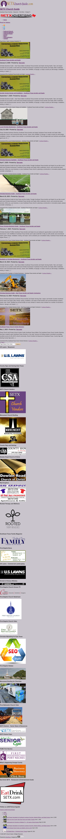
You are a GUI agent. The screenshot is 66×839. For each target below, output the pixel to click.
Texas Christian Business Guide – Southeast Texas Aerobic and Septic (20, 226)
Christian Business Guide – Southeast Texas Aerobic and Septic (18, 193)
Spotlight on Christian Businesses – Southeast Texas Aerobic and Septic (21, 259)
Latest (4, 812)
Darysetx (22, 63)
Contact (5, 38)
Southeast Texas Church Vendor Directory (12, 327)
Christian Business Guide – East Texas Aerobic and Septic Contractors (20, 293)
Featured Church (8, 31)
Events (5, 35)
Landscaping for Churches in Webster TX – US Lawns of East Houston (23, 822)
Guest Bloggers (7, 37)
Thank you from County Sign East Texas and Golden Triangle (21, 819)
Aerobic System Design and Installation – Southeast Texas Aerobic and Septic (22, 93)
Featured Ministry (8, 32)
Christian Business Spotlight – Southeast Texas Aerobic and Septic (19, 160)
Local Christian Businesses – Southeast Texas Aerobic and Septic (19, 127)
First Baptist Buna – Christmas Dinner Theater (16, 831)
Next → (3, 342)
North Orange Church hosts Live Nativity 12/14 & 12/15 (19, 828)
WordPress (8, 837)
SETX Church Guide (10, 9)
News (5, 36)
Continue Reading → (30, 74)
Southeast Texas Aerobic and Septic (10, 60)
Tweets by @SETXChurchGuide (7, 809)
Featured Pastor (8, 33)
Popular (5, 814)
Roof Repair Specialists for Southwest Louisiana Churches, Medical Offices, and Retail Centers (28, 817)
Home (5, 20)
